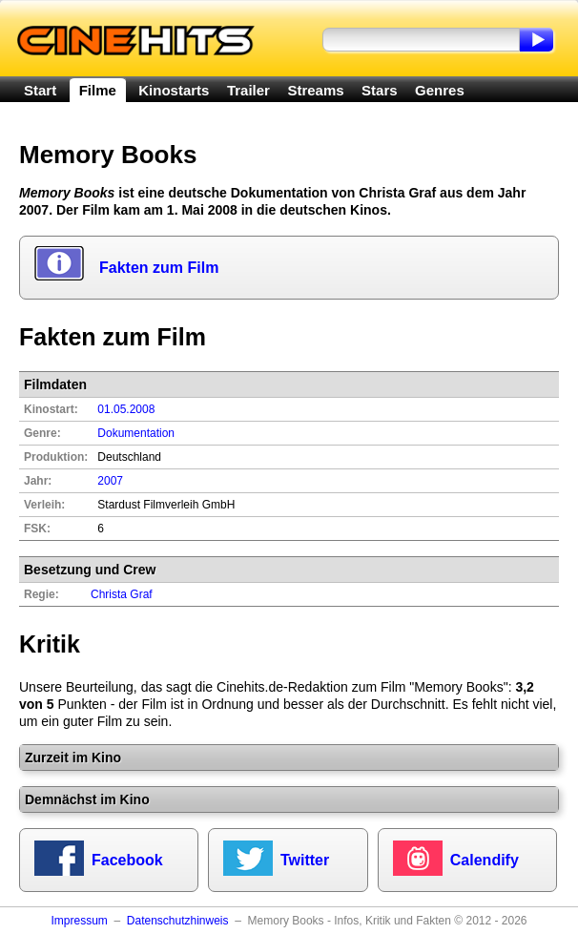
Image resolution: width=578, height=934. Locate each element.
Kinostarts (173, 90)
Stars (379, 90)
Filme (97, 90)
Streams (315, 90)
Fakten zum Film (158, 267)
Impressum (79, 920)
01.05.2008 (126, 409)
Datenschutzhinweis (178, 920)
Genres (439, 90)
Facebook (127, 860)
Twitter (304, 860)
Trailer (248, 90)
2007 (110, 481)
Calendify (484, 860)
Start (40, 90)
